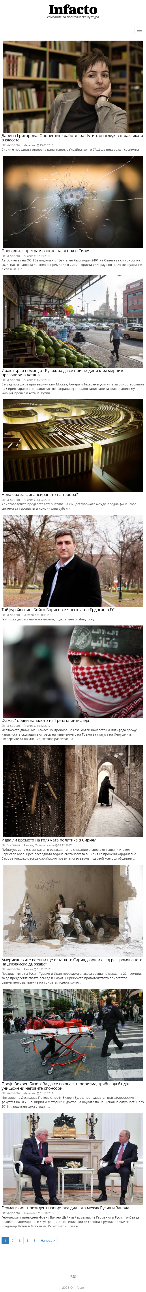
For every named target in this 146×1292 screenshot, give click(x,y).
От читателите (44, 845)
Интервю (30, 145)
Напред (48, 1240)
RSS (73, 1276)
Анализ (28, 256)
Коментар (30, 1213)
